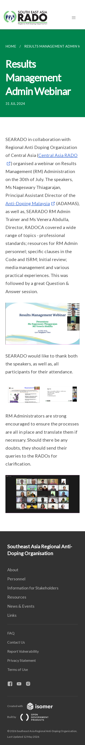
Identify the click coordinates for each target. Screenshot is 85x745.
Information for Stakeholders (32, 587)
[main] (42, 280)
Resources (16, 596)
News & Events (20, 606)
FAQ (11, 633)
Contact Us (16, 642)
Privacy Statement (21, 660)
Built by (31, 717)
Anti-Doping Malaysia (27, 203)
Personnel (16, 578)
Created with (33, 706)
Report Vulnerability (23, 651)
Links (12, 615)
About (12, 569)
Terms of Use (17, 669)
